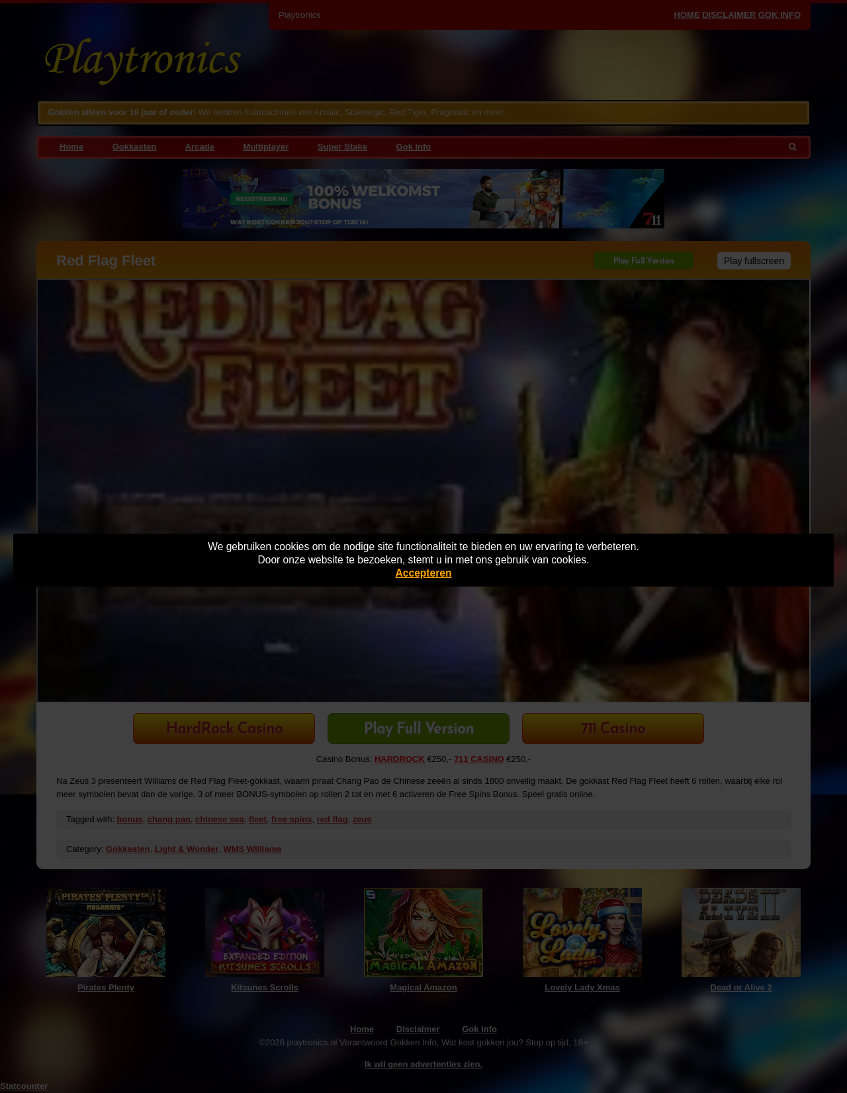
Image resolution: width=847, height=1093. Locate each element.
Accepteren (424, 573)
